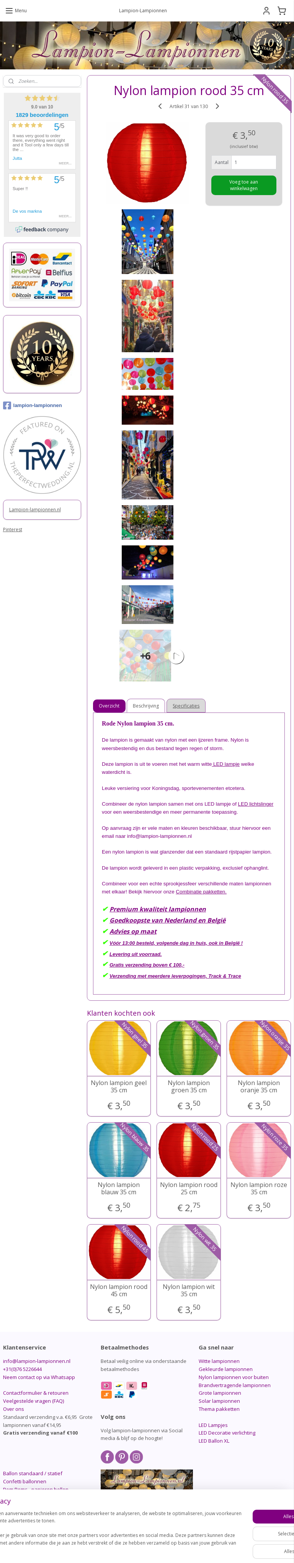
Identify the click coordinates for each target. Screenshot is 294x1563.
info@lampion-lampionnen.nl (36, 1361)
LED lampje (226, 764)
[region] (96, 1529)
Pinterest (12, 529)
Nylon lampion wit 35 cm (189, 1290)
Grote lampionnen (220, 1392)
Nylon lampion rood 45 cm (119, 1290)
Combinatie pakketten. (201, 892)
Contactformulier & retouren (36, 1392)
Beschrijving (146, 706)
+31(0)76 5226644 (22, 1369)
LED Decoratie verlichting (227, 1432)
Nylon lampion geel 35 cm (119, 1086)
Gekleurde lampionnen (226, 1369)
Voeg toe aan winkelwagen (244, 185)
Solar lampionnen (219, 1400)
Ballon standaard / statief (32, 1473)
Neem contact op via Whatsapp (39, 1377)
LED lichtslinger (256, 804)
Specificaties (186, 706)
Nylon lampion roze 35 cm (259, 1188)
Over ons (13, 1408)
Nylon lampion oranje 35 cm (259, 1086)
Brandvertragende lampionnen (235, 1385)
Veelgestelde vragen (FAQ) (33, 1400)
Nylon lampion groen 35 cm (189, 1086)
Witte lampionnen (219, 1361)
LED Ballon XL (214, 1440)
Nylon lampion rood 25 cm (189, 1188)
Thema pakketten (219, 1408)
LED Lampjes (213, 1425)
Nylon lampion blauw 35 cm (119, 1188)
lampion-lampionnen (32, 405)
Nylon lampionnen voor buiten (234, 1377)
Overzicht (109, 706)
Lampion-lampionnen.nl (35, 509)
